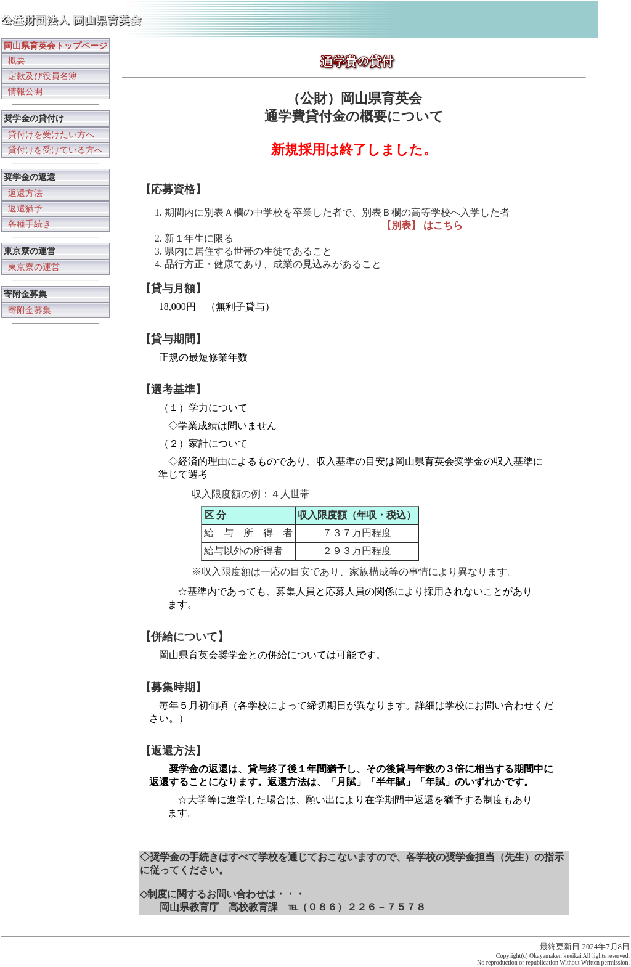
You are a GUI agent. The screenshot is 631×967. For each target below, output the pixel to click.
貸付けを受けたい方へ (51, 134)
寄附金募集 (29, 310)
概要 (16, 60)
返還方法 (25, 193)
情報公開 (25, 91)
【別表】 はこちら (422, 225)
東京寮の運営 (34, 267)
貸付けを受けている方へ (55, 150)
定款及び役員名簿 (42, 76)
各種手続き (29, 224)
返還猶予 (25, 208)
